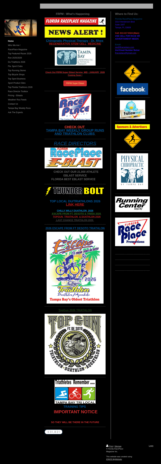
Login (151, 446)
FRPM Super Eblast (75, 83)
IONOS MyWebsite (114, 459)
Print (109, 446)
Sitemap (118, 446)
